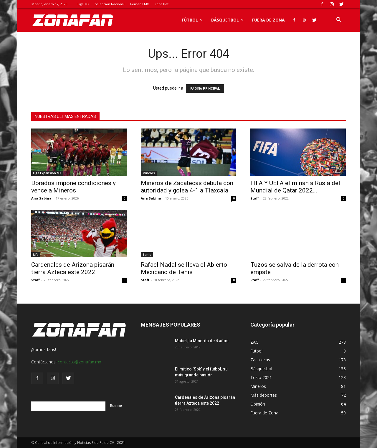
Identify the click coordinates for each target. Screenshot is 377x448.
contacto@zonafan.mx (79, 362)
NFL (35, 255)
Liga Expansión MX (47, 173)
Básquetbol (227, 20)
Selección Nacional (110, 4)
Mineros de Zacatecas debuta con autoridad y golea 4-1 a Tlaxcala (187, 186)
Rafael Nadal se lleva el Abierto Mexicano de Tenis (184, 268)
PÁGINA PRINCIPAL (205, 88)
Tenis (147, 255)
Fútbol (192, 20)
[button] (339, 20)
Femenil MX (139, 4)
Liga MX (83, 4)
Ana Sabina (41, 198)
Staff (254, 198)
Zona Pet (161, 4)
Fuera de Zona (268, 20)
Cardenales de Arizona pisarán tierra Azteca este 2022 (72, 268)
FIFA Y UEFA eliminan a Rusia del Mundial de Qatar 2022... (295, 186)
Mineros (149, 173)
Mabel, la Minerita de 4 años (202, 340)
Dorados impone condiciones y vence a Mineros (73, 186)
